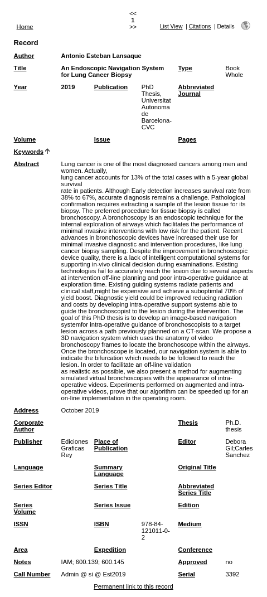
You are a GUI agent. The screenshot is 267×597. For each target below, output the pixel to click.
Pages (187, 139)
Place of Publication (111, 445)
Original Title (197, 467)
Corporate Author (28, 426)
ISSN (21, 524)
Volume (25, 139)
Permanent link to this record (133, 586)
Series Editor (33, 486)
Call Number (32, 574)
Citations (200, 26)
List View (171, 26)
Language (28, 467)
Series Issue (112, 505)
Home (25, 26)
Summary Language (109, 470)
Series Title (111, 486)
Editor (187, 441)
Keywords (28, 151)
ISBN (101, 524)
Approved (192, 562)
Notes (22, 562)
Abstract (26, 164)
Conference (195, 549)
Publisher (28, 441)
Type (185, 68)
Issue (102, 139)
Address (26, 410)
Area (21, 549)
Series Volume (25, 508)
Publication (111, 87)
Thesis (187, 422)
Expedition (110, 549)
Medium (189, 524)
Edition (188, 505)
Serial (186, 574)
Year (20, 87)
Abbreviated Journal (196, 90)
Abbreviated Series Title (196, 489)
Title (20, 68)
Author (24, 55)
